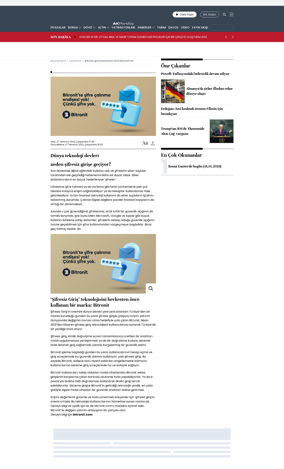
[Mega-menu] (231, 14)
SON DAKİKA (61, 37)
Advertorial (75, 60)
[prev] (226, 37)
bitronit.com (83, 414)
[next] (233, 37)
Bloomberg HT (58, 60)
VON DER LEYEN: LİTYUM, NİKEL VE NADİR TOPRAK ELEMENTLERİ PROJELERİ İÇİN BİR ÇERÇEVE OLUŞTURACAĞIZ (143, 37)
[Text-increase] (145, 143)
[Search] (224, 14)
